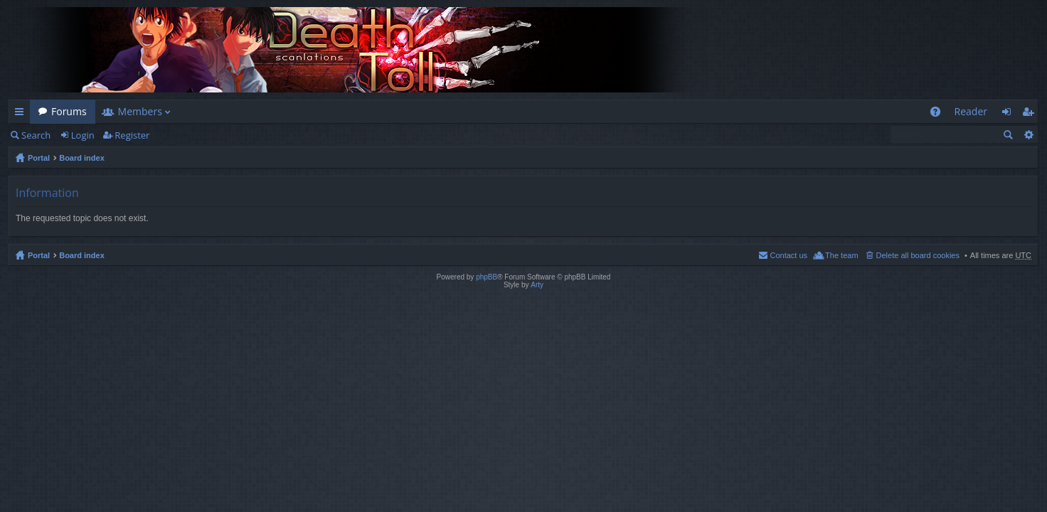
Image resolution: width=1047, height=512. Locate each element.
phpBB (486, 277)
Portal (39, 158)
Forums (69, 111)
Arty (537, 285)
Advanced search (1028, 134)
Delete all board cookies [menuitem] (918, 255)
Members (140, 111)
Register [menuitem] (1030, 114)
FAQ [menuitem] (939, 114)
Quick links (22, 114)
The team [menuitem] (841, 255)
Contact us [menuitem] (788, 255)
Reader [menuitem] (971, 111)
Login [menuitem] (1010, 114)
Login (83, 135)
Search (36, 135)
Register (132, 135)
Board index (82, 158)
